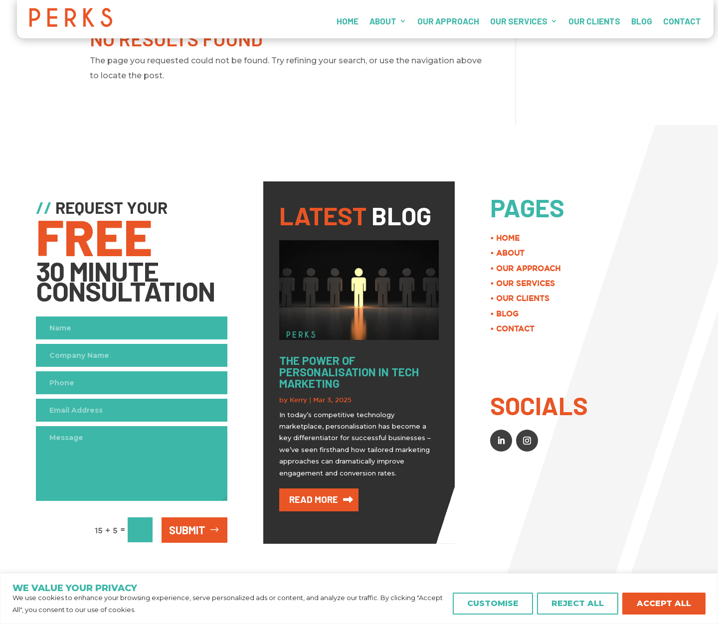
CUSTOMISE (493, 603)
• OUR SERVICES (685, 283)
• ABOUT (670, 253)
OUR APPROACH (448, 21)
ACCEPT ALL (664, 603)
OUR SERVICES (518, 21)
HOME (348, 21)
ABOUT (382, 21)
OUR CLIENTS (594, 21)
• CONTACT (675, 328)
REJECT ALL (577, 603)
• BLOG (667, 314)
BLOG (641, 21)
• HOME (668, 238)
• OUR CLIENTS (683, 298)
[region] (359, 598)
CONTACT (682, 21)
